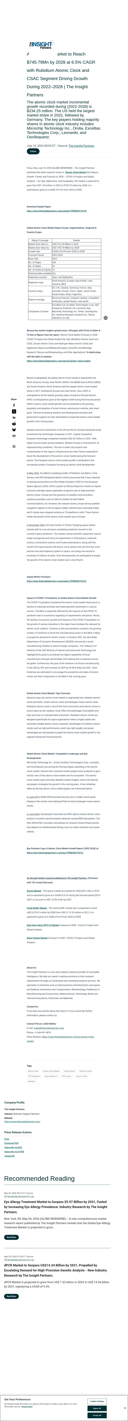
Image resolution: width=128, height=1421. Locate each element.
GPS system (66, 1076)
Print (6, 1139)
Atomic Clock (33, 1071)
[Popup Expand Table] (106, 318)
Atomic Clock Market (51, 1071)
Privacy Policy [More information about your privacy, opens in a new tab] (26, 1408)
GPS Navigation (34, 1076)
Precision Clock (85, 1071)
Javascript (9, 1156)
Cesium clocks (81, 1076)
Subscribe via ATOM (14, 1151)
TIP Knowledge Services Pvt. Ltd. (19, 1196)
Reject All (97, 1410)
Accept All (97, 1417)
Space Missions (51, 1076)
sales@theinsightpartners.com (49, 1028)
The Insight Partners (81, 145)
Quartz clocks (69, 1071)
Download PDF (11, 1143)
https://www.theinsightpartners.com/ (22, 1121)
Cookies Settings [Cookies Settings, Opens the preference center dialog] (97, 1403)
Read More (11, 1237)
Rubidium (31, 1081)
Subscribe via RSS (13, 1147)
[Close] (125, 1409)
